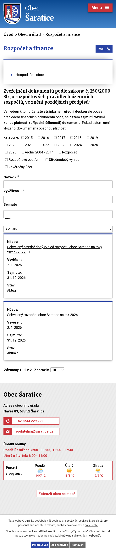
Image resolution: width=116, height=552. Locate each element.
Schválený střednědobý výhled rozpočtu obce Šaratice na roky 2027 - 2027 (54, 249)
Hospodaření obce (30, 75)
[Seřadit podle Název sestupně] (18, 177)
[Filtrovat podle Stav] (58, 229)
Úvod (8, 34)
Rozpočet (69, 152)
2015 (29, 137)
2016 (45, 137)
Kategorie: (11, 137)
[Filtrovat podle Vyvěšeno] (58, 200)
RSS (104, 49)
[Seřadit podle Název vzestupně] (18, 175)
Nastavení (77, 544)
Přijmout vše (40, 544)
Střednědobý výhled (64, 160)
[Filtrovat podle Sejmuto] (58, 214)
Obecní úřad (29, 34)
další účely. (91, 525)
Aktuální (13, 290)
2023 (61, 145)
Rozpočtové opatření (24, 160)
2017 (61, 137)
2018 (77, 137)
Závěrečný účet (20, 167)
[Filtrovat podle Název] (58, 184)
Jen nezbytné (59, 544)
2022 (45, 145)
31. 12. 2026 (16, 278)
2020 (12, 145)
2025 (94, 145)
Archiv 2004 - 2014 (39, 152)
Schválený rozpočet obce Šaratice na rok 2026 (46, 315)
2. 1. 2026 (14, 265)
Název (9, 177)
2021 (29, 145)
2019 (94, 137)
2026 (12, 152)
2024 (78, 145)
